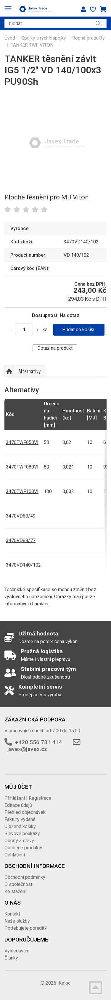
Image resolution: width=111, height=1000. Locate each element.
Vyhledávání (16, 951)
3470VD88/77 (21, 540)
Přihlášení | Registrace (27, 798)
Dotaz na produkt (55, 348)
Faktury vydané (20, 819)
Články (11, 958)
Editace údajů (18, 805)
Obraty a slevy (19, 840)
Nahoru (9, 371)
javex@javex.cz (27, 749)
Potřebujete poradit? (25, 928)
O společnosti (18, 884)
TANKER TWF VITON (32, 45)
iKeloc (63, 983)
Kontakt (12, 914)
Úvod (9, 38)
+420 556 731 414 (38, 742)
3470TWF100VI (22, 491)
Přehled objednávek (25, 812)
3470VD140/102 (23, 565)
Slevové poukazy (22, 833)
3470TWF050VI (22, 442)
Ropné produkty (88, 38)
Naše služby (17, 921)
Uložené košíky (20, 826)
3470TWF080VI (22, 467)
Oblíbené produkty (23, 848)
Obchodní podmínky (24, 877)
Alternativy (29, 371)
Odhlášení (14, 855)
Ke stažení (15, 891)
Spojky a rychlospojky (43, 38)
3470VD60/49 (21, 516)
